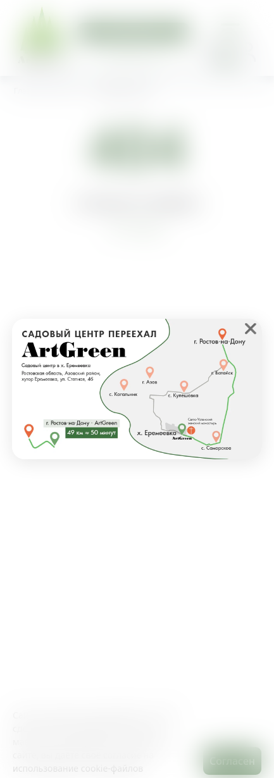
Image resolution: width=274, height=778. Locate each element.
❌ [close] (250, 328)
